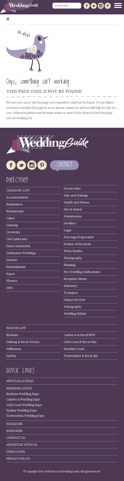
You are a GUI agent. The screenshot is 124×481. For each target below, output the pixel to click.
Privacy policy (18, 458)
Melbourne (13, 349)
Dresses (11, 260)
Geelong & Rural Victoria (22, 342)
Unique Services (74, 299)
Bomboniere (14, 204)
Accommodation (17, 197)
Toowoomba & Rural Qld (81, 356)
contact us (72, 108)
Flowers (11, 281)
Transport (71, 293)
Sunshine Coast (74, 349)
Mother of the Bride (77, 244)
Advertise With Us (21, 444)
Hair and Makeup (76, 195)
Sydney (11, 356)
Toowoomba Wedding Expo (25, 415)
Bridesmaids (15, 211)
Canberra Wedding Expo (23, 399)
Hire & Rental (73, 209)
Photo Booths (73, 251)
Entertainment (15, 267)
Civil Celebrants (16, 239)
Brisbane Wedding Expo (22, 394)
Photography (73, 258)
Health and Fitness (76, 202)
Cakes (10, 218)
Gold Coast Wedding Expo (24, 405)
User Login (15, 451)
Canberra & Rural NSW (79, 335)
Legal (67, 230)
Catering (12, 225)
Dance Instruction (18, 246)
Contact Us (15, 438)
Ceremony (13, 232)
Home (7, 18)
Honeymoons (73, 216)
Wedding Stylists (75, 313)
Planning (69, 265)
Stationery (71, 286)
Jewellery (70, 223)
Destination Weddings (21, 253)
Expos (10, 274)
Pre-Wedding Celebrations (82, 272)
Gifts (9, 288)
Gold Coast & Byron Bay (80, 342)
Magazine (14, 424)
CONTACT (64, 165)
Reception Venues (75, 279)
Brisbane (12, 335)
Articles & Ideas (19, 381)
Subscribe (14, 431)
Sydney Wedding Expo (21, 410)
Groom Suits (72, 188)
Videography (72, 306)
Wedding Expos (19, 388)
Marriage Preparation (79, 237)
